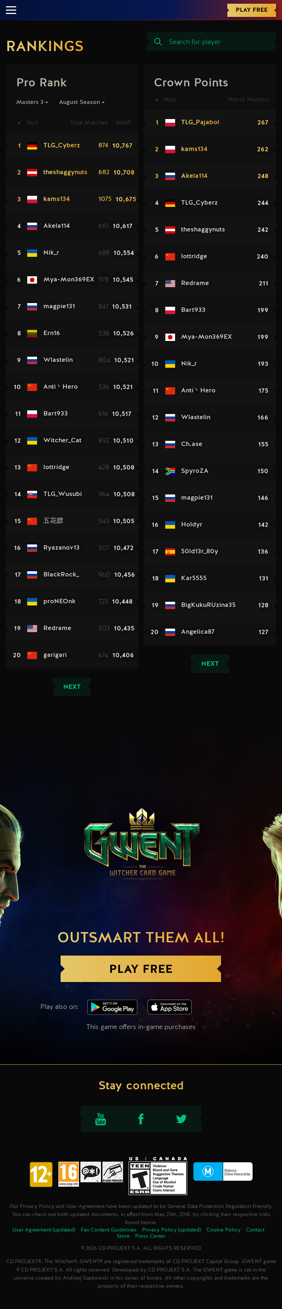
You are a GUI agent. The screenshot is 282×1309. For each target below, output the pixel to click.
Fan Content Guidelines (109, 1230)
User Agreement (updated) (43, 1230)
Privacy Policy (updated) (171, 1230)
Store (123, 1236)
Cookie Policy (223, 1230)
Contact (255, 1230)
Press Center (150, 1236)
